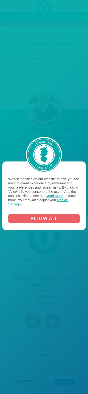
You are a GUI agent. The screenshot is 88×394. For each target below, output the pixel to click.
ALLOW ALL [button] (44, 218)
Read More (54, 196)
